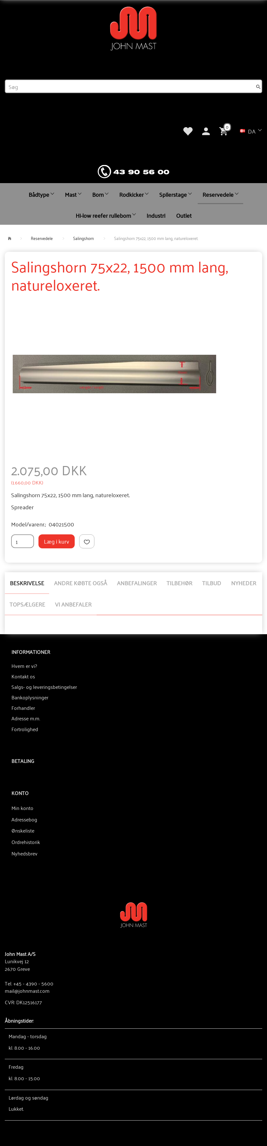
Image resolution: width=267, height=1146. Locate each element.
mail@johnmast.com (27, 990)
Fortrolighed (24, 728)
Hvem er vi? (24, 665)
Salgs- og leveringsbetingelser (44, 686)
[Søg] (258, 86)
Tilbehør (179, 583)
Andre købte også (80, 583)
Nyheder (243, 583)
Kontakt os (23, 676)
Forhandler (23, 707)
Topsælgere (27, 604)
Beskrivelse (27, 583)
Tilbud (211, 583)
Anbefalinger (137, 583)
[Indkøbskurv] (225, 130)
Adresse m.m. (25, 718)
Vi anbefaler (73, 604)
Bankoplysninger (29, 697)
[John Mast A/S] (134, 914)
